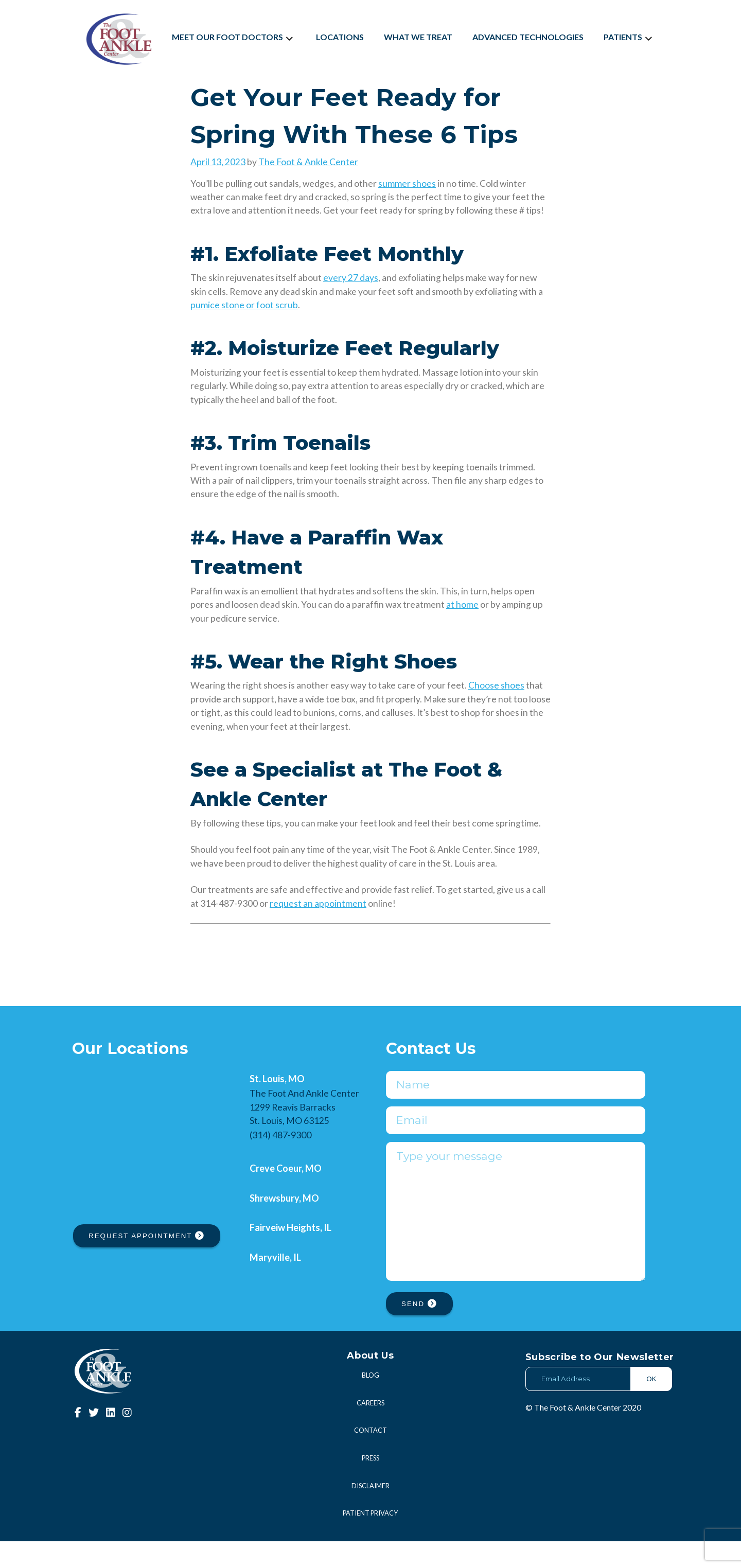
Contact (370, 1456)
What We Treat (418, 37)
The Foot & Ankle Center (308, 161)
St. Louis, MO (277, 1078)
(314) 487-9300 (280, 1134)
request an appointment (318, 903)
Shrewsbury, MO (284, 1198)
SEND (419, 1329)
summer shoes (407, 183)
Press (370, 1484)
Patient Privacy (370, 1539)
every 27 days (350, 277)
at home (462, 604)
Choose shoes (496, 685)
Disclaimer (370, 1511)
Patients (629, 37)
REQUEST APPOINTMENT (147, 1236)
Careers (370, 1428)
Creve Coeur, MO (286, 1168)
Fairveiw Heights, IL (290, 1227)
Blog (370, 1401)
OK (651, 1404)
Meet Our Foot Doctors (234, 37)
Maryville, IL (275, 1257)
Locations (340, 37)
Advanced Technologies (528, 37)
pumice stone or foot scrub (244, 305)
